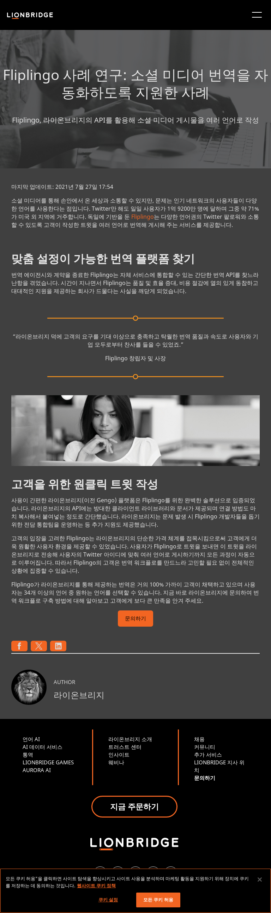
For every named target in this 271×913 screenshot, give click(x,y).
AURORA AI (37, 770)
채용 (199, 739)
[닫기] (259, 879)
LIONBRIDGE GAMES (48, 762)
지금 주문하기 (134, 806)
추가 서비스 (208, 754)
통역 (28, 754)
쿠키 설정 (108, 899)
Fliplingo (142, 217)
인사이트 (119, 754)
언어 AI (31, 739)
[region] (135, 890)
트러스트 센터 (124, 746)
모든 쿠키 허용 (158, 899)
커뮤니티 (204, 746)
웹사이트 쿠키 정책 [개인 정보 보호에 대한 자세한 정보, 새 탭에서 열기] (96, 885)
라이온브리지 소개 (130, 739)
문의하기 (135, 619)
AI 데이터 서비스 (42, 746)
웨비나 (116, 762)
